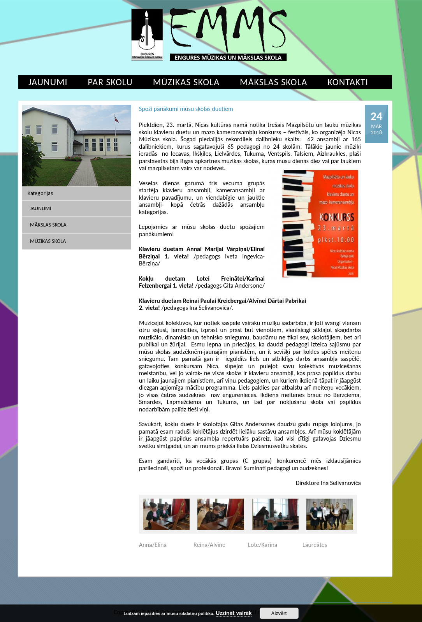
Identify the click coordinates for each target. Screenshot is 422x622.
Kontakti (347, 82)
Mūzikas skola (186, 82)
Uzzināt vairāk (234, 613)
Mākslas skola (273, 82)
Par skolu (110, 82)
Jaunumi (48, 82)
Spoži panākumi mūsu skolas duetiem (186, 108)
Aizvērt (279, 613)
